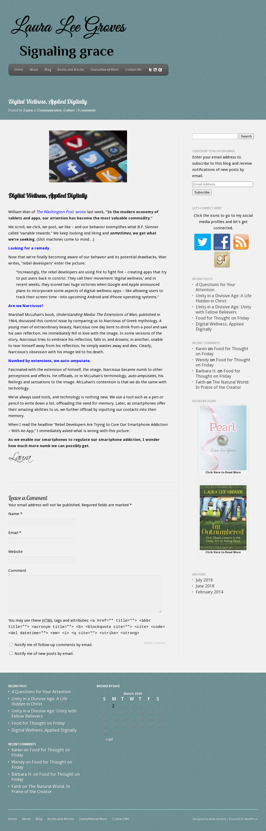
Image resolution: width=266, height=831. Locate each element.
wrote (61, 212)
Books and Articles (71, 70)
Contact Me (133, 70)
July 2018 (204, 580)
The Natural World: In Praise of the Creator (222, 384)
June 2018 (205, 585)
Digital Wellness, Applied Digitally (44, 730)
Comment (17, 570)
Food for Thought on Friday (222, 318)
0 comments (87, 110)
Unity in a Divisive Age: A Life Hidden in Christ (223, 298)
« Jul (109, 739)
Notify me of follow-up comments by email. (53, 644)
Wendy (202, 359)
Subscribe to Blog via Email (213, 151)
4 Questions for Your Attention (41, 691)
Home (19, 70)
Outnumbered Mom (105, 70)
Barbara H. (206, 370)
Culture (69, 110)
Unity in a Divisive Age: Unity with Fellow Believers (223, 309)
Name (15, 513)
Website (15, 551)
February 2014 (209, 591)
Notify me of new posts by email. (44, 653)
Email (14, 532)
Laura (28, 110)
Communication (49, 110)
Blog (48, 70)
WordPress (251, 819)
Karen (201, 348)
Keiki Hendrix (218, 819)
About (34, 70)
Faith (200, 382)
